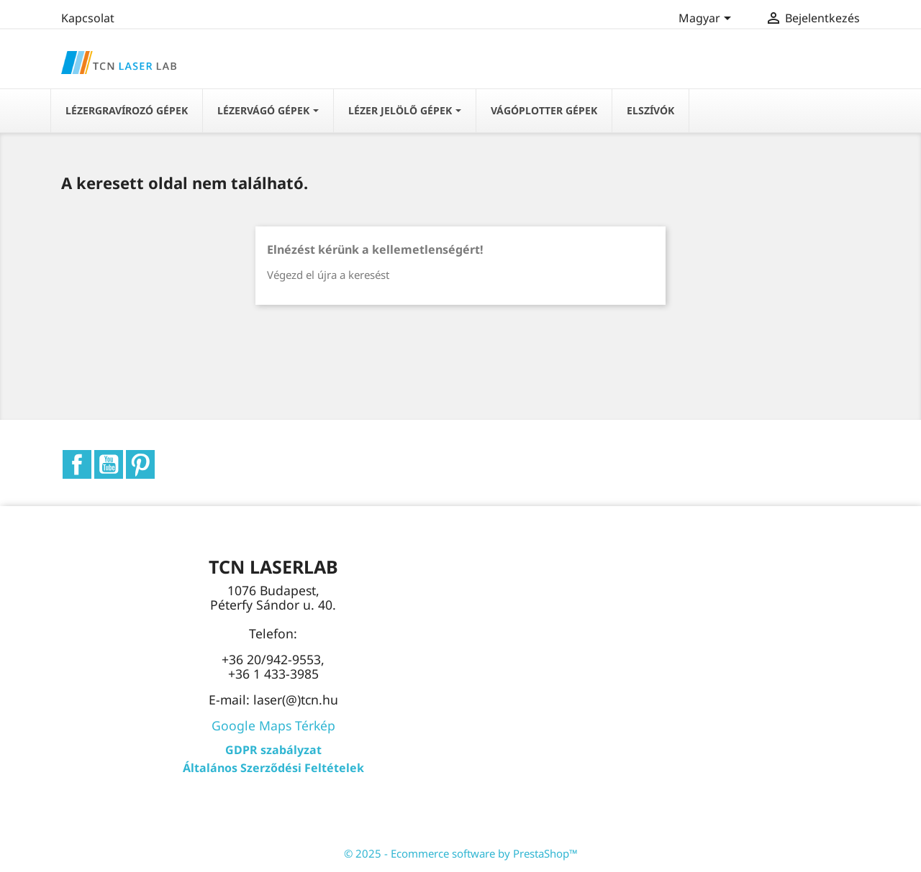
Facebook (77, 464)
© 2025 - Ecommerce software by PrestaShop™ (461, 853)
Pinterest (140, 464)
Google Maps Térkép (273, 725)
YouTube (108, 464)
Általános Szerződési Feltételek (273, 768)
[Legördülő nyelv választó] (707, 19)
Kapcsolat (87, 18)
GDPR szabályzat (273, 750)
